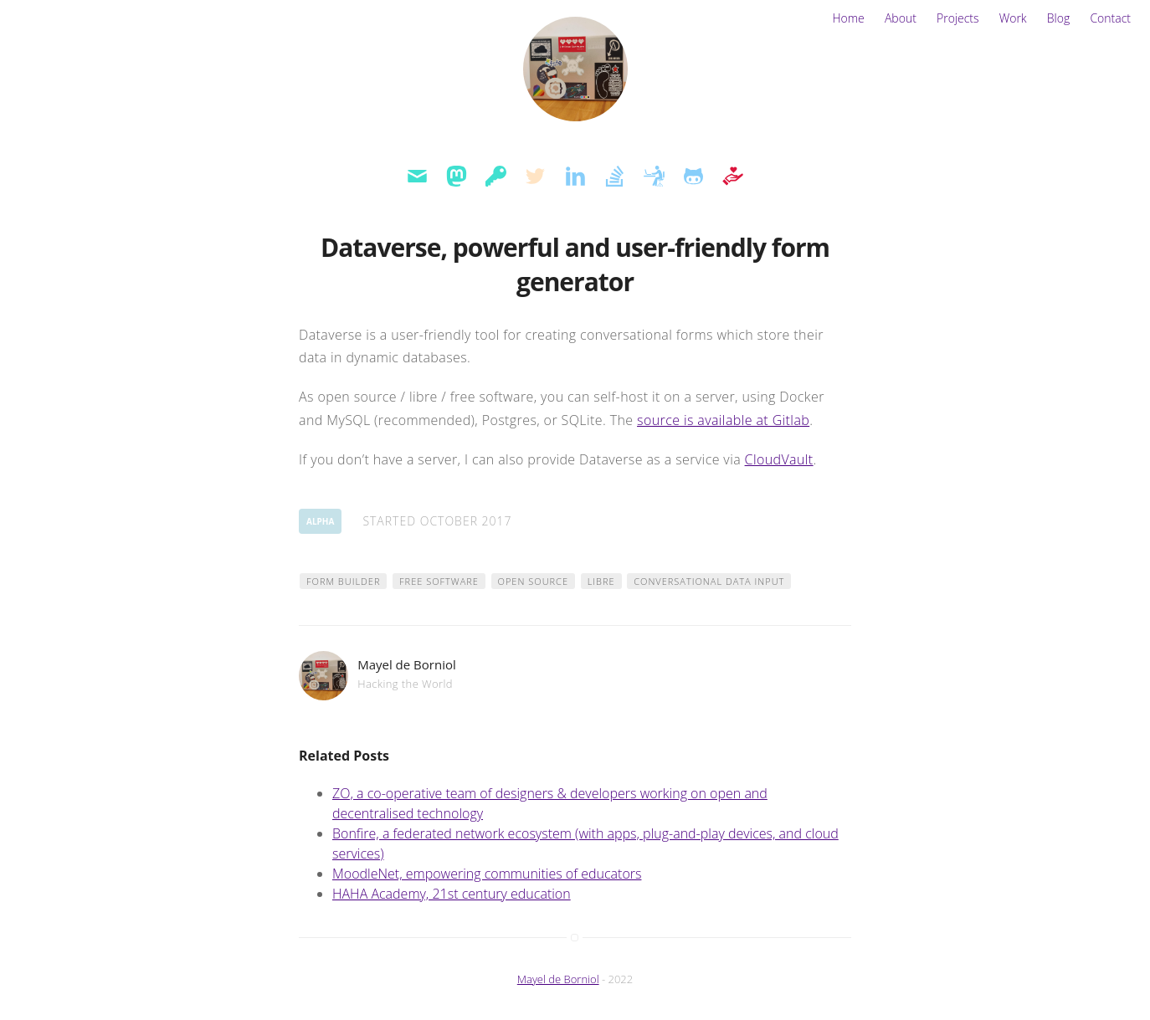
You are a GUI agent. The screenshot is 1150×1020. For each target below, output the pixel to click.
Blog (1058, 18)
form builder (343, 581)
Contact (1110, 18)
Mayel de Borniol (558, 979)
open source (533, 581)
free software (439, 581)
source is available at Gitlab (723, 420)
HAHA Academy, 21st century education (451, 893)
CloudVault (779, 459)
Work (1013, 18)
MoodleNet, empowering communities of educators (486, 873)
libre (601, 581)
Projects (958, 18)
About (900, 18)
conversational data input (709, 581)
